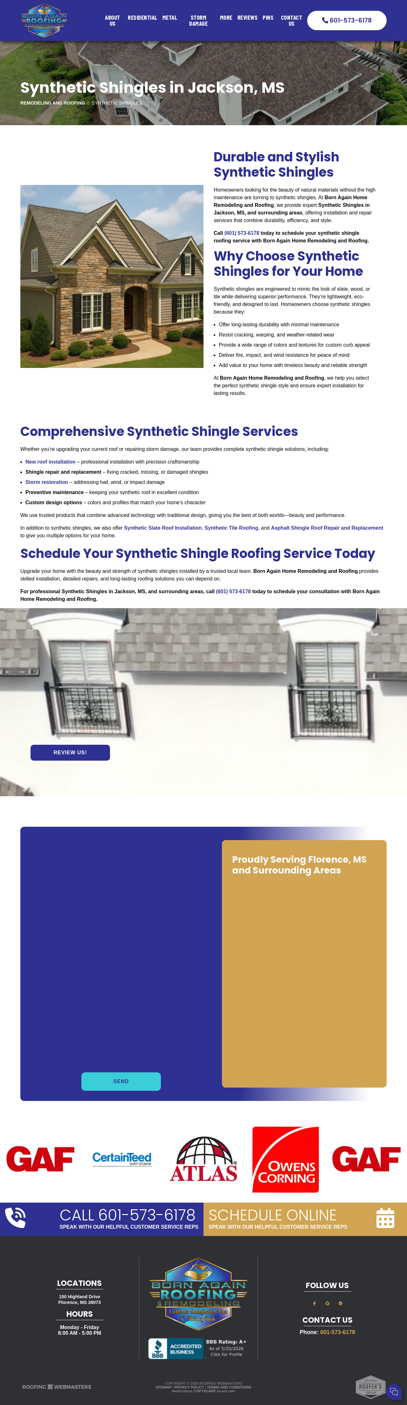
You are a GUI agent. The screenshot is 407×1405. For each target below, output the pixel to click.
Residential (142, 17)
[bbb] (340, 1303)
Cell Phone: (318, 1366)
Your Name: (318, 1359)
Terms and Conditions (229, 1387)
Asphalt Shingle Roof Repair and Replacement (327, 528)
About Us (112, 20)
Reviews (248, 17)
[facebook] (314, 1303)
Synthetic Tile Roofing (232, 528)
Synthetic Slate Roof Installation (163, 528)
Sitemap (164, 1387)
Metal (169, 17)
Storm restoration (46, 482)
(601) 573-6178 (241, 233)
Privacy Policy (189, 1387)
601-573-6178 (347, 21)
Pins (268, 17)
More (226, 17)
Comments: (318, 1373)
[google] (327, 1303)
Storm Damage (198, 20)
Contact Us (291, 20)
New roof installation (50, 462)
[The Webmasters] (57, 1389)
